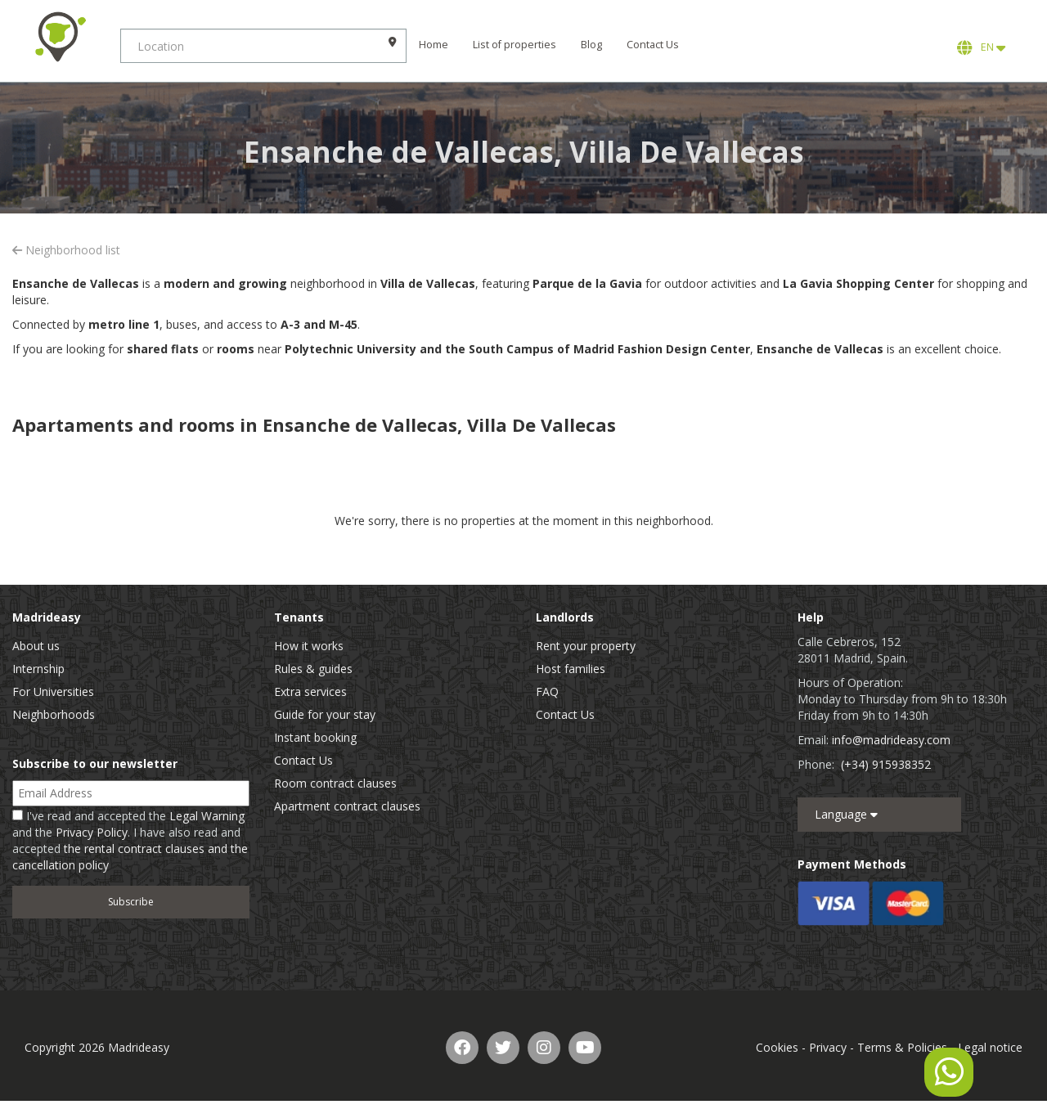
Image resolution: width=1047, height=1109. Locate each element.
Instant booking (315, 737)
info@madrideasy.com (891, 740)
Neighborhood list (66, 250)
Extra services (310, 691)
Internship (38, 668)
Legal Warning (207, 816)
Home (436, 45)
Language (846, 814)
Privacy (828, 1047)
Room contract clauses (335, 783)
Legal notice (990, 1047)
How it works (309, 645)
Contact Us (655, 45)
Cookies (777, 1047)
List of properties (517, 45)
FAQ (547, 691)
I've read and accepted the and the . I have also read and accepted (130, 840)
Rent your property (586, 645)
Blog (593, 45)
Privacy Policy (92, 832)
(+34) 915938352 (886, 764)
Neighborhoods (53, 714)
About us (36, 645)
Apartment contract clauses (347, 806)
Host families (570, 668)
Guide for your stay (324, 714)
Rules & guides (313, 668)
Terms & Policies (902, 1047)
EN (981, 47)
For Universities (53, 691)
